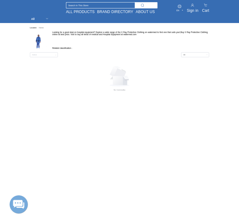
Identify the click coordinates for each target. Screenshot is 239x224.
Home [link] (41, 28)
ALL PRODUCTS (80, 12)
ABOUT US (145, 12)
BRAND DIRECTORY (115, 12)
